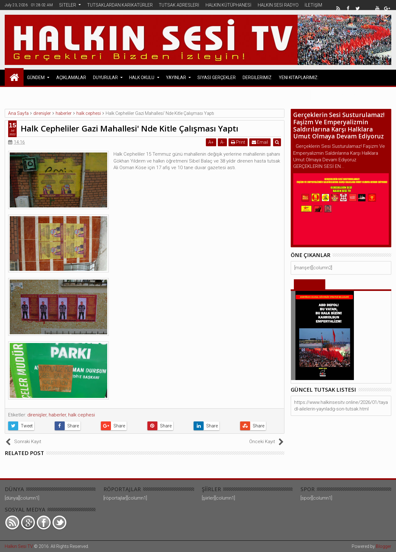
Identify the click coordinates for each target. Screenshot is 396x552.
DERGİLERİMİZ (257, 77)
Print (238, 142)
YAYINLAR (176, 77)
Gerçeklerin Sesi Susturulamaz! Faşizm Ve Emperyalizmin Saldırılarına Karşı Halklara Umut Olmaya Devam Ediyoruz (339, 125)
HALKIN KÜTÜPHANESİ (228, 5)
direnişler (37, 415)
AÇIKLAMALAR (71, 77)
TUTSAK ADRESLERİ (179, 5)
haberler (57, 415)
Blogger (383, 546)
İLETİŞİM (313, 5)
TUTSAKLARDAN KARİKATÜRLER (120, 5)
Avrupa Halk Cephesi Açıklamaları (66, 94)
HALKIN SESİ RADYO (278, 5)
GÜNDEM (36, 77)
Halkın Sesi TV (19, 546)
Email (260, 142)
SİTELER (67, 5)
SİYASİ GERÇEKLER (216, 77)
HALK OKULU (141, 77)
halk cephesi (81, 415)
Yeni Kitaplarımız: (298, 77)
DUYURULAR (105, 77)
